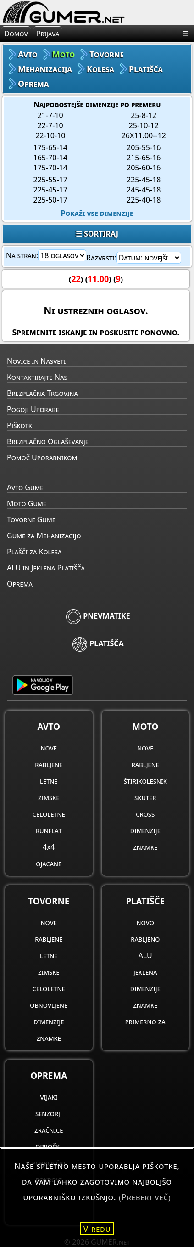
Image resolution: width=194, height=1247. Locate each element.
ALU (145, 955)
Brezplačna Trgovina (42, 393)
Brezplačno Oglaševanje (48, 441)
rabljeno (145, 939)
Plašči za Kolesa (34, 552)
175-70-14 (50, 168)
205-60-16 (144, 168)
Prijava (48, 33)
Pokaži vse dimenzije (97, 213)
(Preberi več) (145, 1196)
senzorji (48, 1113)
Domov (16, 33)
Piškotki (20, 425)
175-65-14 (50, 147)
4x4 (49, 847)
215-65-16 (144, 157)
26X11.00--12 (144, 135)
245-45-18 (144, 190)
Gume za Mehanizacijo (44, 535)
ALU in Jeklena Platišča (46, 568)
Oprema (20, 584)
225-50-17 (50, 200)
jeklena (145, 972)
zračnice (48, 1130)
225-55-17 (50, 180)
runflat (49, 830)
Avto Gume (25, 487)
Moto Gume (26, 503)
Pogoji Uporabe (33, 409)
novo (145, 922)
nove (49, 748)
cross (145, 814)
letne (48, 781)
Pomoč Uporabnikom (42, 457)
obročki (48, 1146)
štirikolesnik (145, 781)
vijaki (48, 1097)
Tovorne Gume (31, 519)
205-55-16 (144, 147)
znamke (145, 847)
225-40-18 (144, 200)
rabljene (48, 764)
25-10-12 (144, 125)
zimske (49, 797)
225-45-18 (144, 180)
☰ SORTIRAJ (97, 234)
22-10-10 (50, 135)
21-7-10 (50, 115)
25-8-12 (143, 115)
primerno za (145, 1021)
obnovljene (48, 1005)
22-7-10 (50, 125)
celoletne (49, 814)
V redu (97, 1228)
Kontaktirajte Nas (37, 377)
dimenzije (145, 830)
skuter (145, 797)
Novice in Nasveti (36, 361)
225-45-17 (50, 190)
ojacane (48, 863)
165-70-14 (50, 157)
